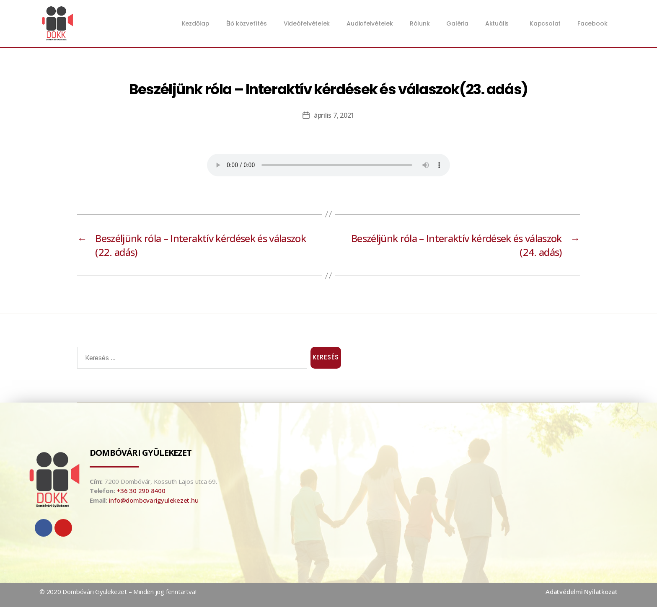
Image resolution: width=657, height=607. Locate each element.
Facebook (592, 23)
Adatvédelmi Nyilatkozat (582, 591)
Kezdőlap (196, 23)
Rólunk (420, 23)
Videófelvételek (307, 23)
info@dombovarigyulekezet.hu (154, 500)
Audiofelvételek (370, 23)
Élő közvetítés (246, 23)
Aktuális (499, 23)
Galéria (457, 23)
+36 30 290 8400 (141, 490)
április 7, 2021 (334, 115)
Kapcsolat (545, 23)
